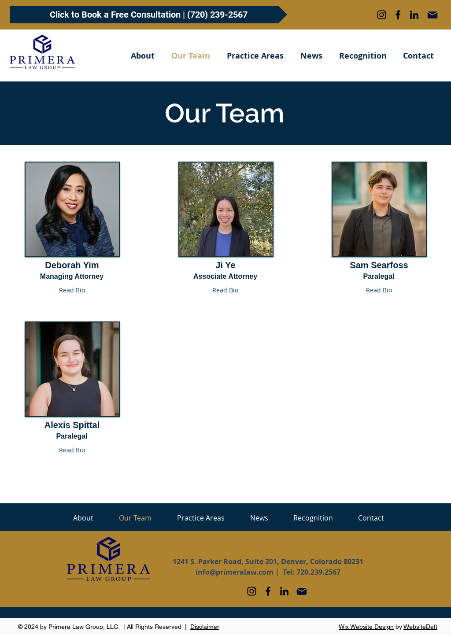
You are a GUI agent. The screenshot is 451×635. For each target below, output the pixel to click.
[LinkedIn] (414, 15)
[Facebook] (398, 15)
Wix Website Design (366, 626)
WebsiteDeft (420, 626)
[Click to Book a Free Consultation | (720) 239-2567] (148, 14)
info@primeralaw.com (235, 572)
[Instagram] (382, 15)
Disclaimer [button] (204, 626)
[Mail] (432, 15)
